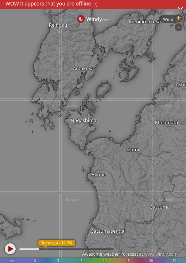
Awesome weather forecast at (130, 254)
